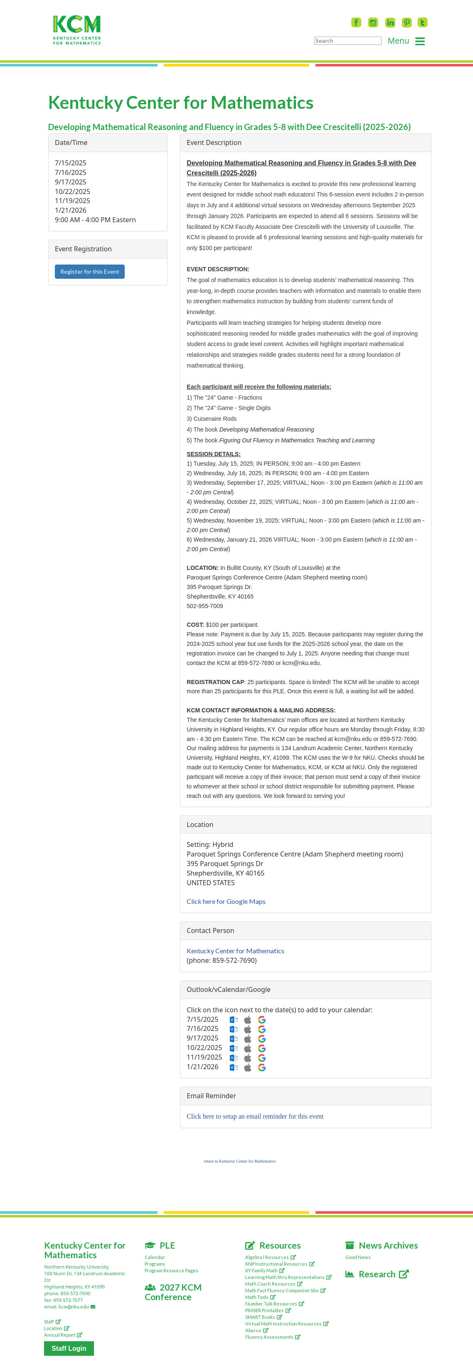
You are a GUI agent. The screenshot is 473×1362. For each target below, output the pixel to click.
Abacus (257, 1330)
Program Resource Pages (171, 1270)
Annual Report (63, 1334)
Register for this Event (89, 271)
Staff (52, 1321)
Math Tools (260, 1297)
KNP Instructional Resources (280, 1263)
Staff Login (69, 1348)
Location (56, 1328)
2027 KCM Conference (173, 1292)
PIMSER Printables (268, 1310)
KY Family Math (265, 1270)
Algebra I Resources (270, 1257)
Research (377, 1274)
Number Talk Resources (274, 1303)
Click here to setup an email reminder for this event (255, 1116)
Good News (358, 1257)
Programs (155, 1263)
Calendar (155, 1257)
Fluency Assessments (273, 1337)
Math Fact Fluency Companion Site (285, 1290)
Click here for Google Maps (226, 901)
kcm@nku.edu (78, 1306)
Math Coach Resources (274, 1283)
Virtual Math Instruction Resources (287, 1323)
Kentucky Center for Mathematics (235, 951)
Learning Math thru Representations (288, 1277)
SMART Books (263, 1317)
